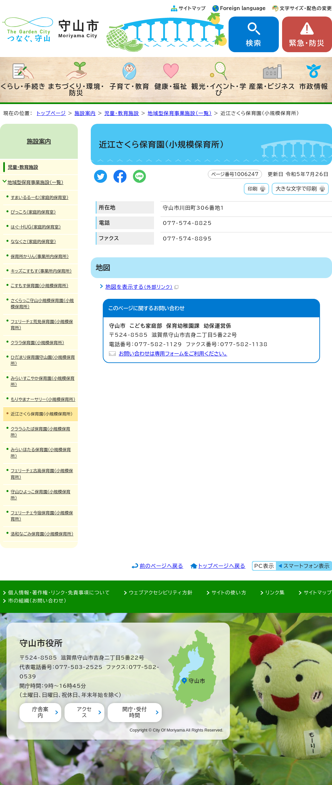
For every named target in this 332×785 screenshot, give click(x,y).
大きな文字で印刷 (296, 188)
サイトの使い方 (229, 592)
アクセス (84, 712)
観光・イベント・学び (219, 89)
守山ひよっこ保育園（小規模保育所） (40, 495)
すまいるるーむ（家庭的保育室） (39, 197)
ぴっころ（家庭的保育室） (33, 212)
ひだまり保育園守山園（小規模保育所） (43, 360)
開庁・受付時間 (134, 712)
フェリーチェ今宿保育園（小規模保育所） (42, 516)
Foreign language (243, 8)
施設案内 (85, 113)
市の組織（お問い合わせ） (37, 600)
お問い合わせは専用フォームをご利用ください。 (173, 353)
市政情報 (313, 86)
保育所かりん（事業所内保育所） (40, 256)
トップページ (51, 113)
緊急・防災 (307, 43)
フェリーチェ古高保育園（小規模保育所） (42, 474)
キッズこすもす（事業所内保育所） (41, 271)
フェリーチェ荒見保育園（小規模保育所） (42, 325)
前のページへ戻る (162, 565)
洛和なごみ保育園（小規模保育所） (42, 534)
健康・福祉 (170, 86)
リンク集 (275, 592)
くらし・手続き (23, 86)
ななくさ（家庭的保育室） (33, 242)
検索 (253, 43)
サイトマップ (192, 8)
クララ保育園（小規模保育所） (37, 343)
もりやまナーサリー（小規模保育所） (43, 399)
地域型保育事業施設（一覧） (180, 113)
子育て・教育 (129, 86)
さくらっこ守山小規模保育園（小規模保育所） (42, 304)
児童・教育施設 (121, 113)
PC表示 (264, 565)
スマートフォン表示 (307, 565)
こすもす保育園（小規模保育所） (39, 286)
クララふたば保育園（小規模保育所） (40, 432)
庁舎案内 (40, 712)
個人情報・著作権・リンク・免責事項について (59, 592)
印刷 (252, 188)
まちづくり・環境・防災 (76, 89)
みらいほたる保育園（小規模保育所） (41, 453)
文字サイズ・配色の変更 (306, 8)
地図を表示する (141, 286)
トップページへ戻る (221, 565)
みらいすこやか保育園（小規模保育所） (43, 381)
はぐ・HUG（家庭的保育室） (36, 227)
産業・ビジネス (272, 86)
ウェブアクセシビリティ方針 (161, 592)
